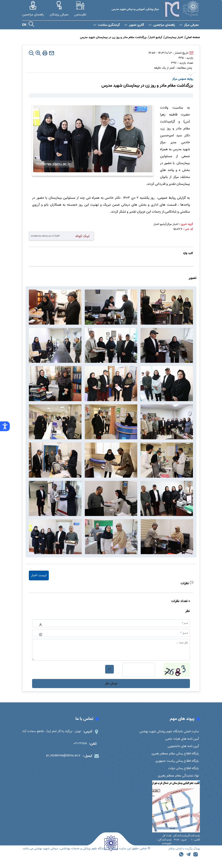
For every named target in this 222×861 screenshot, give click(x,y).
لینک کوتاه (82, 236)
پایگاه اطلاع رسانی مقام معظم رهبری (174, 755)
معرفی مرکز (189, 25)
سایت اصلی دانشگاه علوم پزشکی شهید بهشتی (167, 731)
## (198, 785)
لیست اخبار (39, 575)
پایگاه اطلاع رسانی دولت (182, 770)
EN (24, 25)
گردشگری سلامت (106, 25)
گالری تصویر (134, 25)
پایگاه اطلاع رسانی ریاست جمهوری (175, 763)
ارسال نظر (111, 683)
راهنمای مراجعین (162, 25)
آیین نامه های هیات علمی (181, 739)
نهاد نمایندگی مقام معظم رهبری (177, 778)
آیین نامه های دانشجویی (182, 747)
